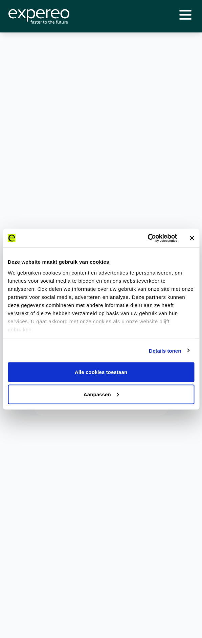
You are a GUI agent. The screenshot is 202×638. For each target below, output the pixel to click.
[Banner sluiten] (191, 238)
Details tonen (165, 350)
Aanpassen (101, 394)
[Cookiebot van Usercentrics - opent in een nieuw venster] (147, 238)
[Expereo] (38, 16)
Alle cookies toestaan (101, 372)
